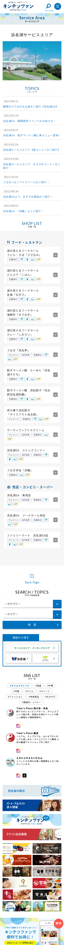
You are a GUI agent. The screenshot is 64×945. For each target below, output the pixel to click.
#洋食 (16, 691)
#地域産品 (34, 697)
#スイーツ (45, 691)
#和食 (38, 686)
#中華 (50, 686)
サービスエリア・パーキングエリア (32, 648)
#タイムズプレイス (19, 686)
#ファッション (15, 697)
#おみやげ (50, 697)
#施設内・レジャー (31, 702)
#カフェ (29, 691)
